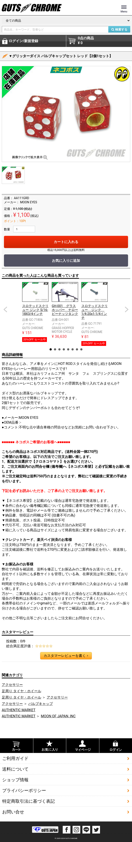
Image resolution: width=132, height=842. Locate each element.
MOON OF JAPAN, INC (58, 716)
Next (126, 309)
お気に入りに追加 (66, 261)
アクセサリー (12, 685)
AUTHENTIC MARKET (18, 710)
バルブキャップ (40, 704)
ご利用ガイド (15, 758)
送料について (15, 769)
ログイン (23, 41)
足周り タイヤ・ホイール (21, 691)
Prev (5, 309)
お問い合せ (13, 811)
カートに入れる (66, 242)
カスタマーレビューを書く (66, 655)
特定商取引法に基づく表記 (28, 801)
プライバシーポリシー (24, 790)
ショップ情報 (15, 779)
